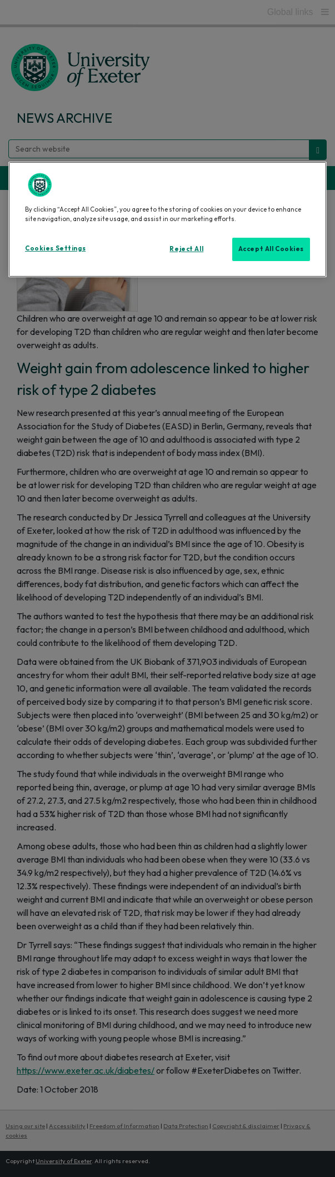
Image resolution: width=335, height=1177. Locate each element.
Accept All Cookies (271, 249)
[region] (167, 219)
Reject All (186, 249)
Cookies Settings (55, 248)
